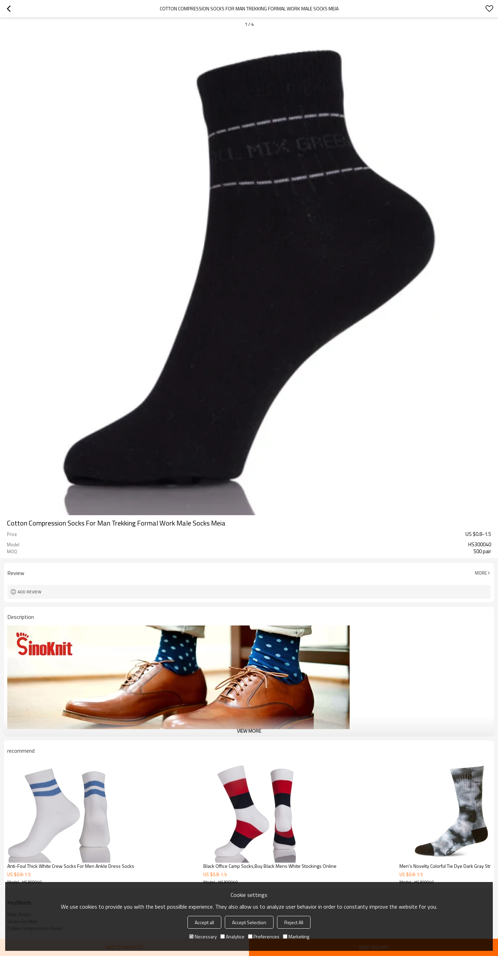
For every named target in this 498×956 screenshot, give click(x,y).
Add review (30, 591)
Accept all (204, 922)
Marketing (296, 936)
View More (249, 730)
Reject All (293, 922)
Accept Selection (249, 922)
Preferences (263, 936)
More (481, 572)
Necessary (203, 936)
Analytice (232, 936)
